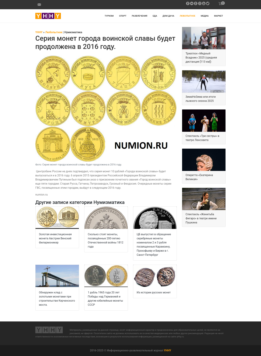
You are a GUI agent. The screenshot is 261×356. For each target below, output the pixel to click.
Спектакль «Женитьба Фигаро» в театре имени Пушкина (201, 218)
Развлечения (139, 16)
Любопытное (187, 16)
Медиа (205, 16)
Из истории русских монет (154, 292)
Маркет (218, 16)
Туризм (109, 16)
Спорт (122, 16)
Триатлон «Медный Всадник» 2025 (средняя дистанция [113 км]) (201, 57)
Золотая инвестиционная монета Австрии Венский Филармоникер (55, 238)
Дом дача (168, 16)
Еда (155, 16)
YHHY (167, 350)
